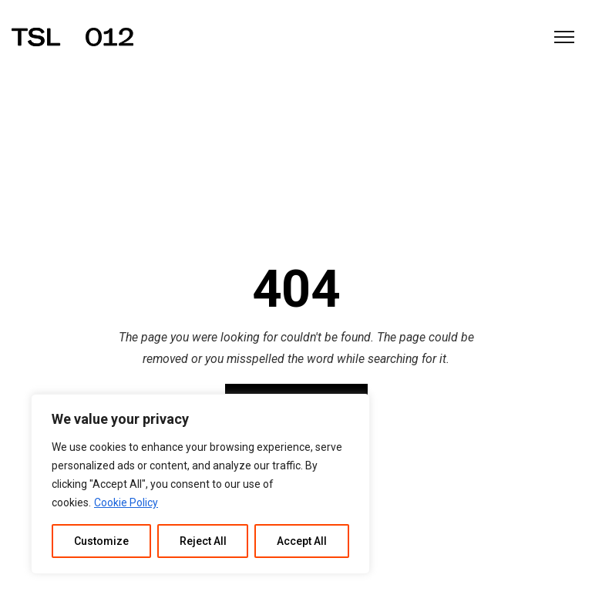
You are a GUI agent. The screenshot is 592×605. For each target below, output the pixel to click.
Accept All (302, 541)
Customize (101, 541)
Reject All (203, 541)
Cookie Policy (126, 502)
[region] (200, 484)
